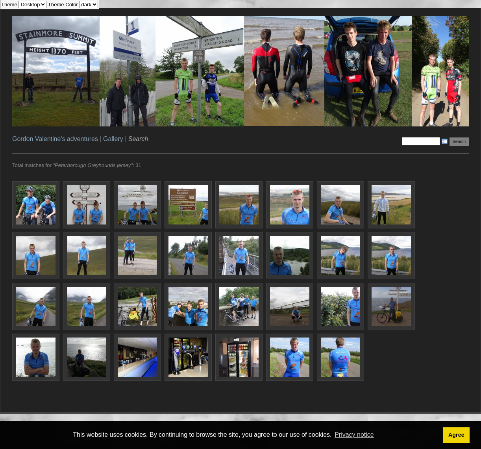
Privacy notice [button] (354, 434)
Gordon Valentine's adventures (55, 138)
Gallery (113, 138)
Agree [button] (456, 435)
